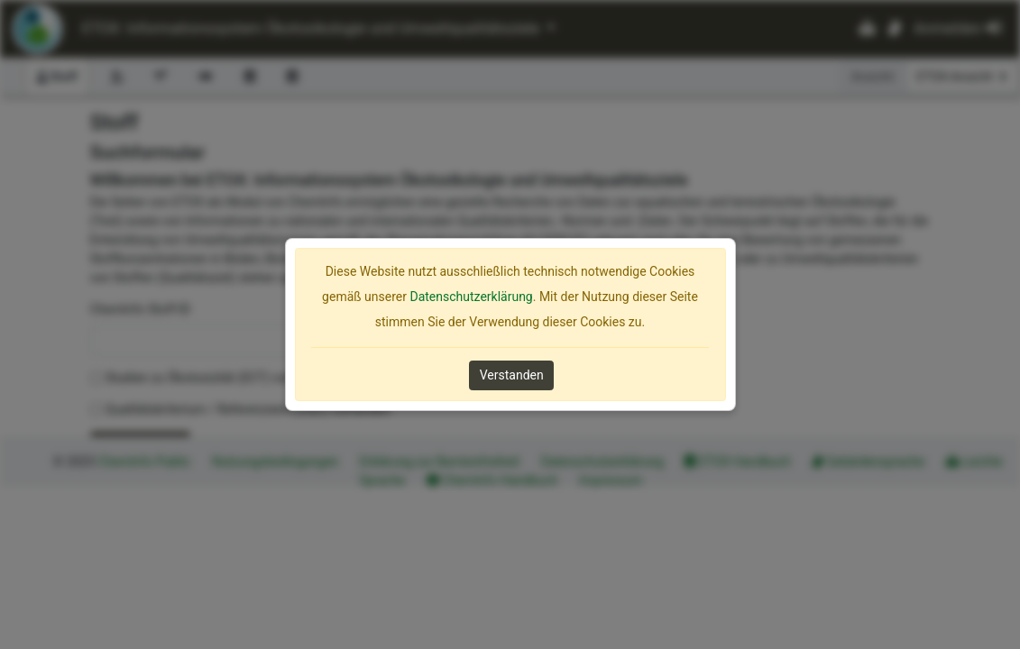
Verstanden (512, 375)
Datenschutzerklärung (470, 296)
